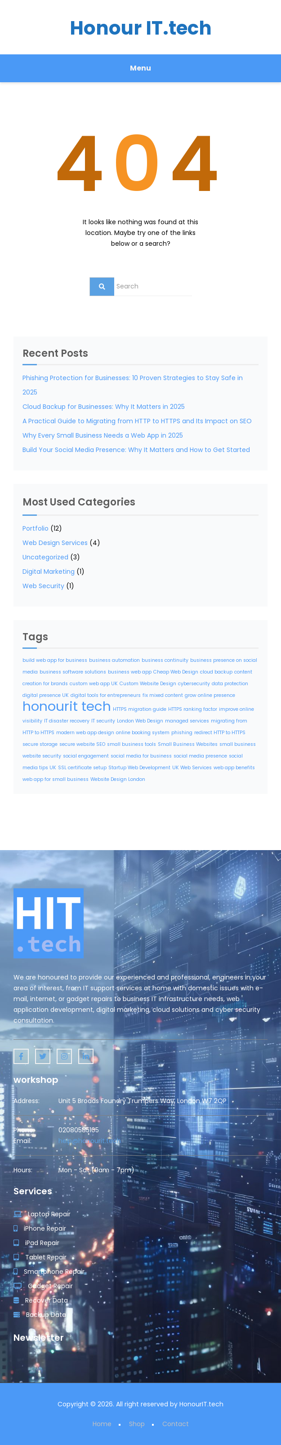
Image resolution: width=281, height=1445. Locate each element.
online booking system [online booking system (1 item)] (142, 732)
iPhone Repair (39, 1228)
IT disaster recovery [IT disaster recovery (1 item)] (66, 721)
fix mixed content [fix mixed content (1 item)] (163, 695)
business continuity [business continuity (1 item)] (165, 660)
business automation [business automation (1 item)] (114, 660)
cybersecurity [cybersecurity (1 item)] (194, 683)
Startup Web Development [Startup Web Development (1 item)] (139, 767)
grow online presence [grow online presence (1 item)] (210, 695)
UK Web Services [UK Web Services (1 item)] (192, 767)
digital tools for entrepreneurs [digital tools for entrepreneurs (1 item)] (106, 695)
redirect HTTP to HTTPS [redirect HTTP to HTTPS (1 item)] (219, 732)
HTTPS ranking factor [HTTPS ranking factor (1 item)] (192, 709)
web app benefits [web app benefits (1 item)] (234, 767)
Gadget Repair (43, 1285)
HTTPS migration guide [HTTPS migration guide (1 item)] (139, 709)
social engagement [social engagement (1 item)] (86, 756)
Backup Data (39, 1314)
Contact (175, 1423)
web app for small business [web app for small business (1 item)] (55, 779)
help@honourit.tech (89, 1140)
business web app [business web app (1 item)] (130, 672)
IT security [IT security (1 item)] (103, 721)
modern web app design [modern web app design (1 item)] (85, 732)
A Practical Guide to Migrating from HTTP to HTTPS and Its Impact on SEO (137, 421)
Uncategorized (45, 557)
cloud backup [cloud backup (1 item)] (216, 672)
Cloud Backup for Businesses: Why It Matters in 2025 (103, 406)
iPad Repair (36, 1242)
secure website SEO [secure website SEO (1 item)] (82, 744)
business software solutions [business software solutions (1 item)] (73, 672)
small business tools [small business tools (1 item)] (131, 744)
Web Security (43, 585)
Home (102, 1423)
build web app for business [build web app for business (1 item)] (54, 660)
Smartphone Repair (49, 1271)
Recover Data (40, 1300)
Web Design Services (55, 542)
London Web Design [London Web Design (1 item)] (140, 721)
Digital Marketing (48, 571)
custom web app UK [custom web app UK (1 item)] (94, 683)
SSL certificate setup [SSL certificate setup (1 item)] (82, 767)
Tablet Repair (40, 1257)
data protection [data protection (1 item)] (230, 683)
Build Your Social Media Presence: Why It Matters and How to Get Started (136, 449)
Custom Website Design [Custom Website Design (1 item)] (148, 683)
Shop (137, 1423)
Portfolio (35, 528)
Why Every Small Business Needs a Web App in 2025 (102, 435)
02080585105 (78, 1130)
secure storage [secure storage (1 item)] (40, 744)
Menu (140, 68)
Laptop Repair (42, 1214)
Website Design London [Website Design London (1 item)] (117, 779)
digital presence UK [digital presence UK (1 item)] (45, 695)
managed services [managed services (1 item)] (187, 721)
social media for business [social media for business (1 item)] (141, 756)
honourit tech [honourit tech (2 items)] (66, 706)
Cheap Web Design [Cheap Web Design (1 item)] (175, 672)
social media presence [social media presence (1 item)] (200, 756)
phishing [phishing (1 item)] (181, 732)
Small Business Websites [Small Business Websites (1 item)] (188, 744)
